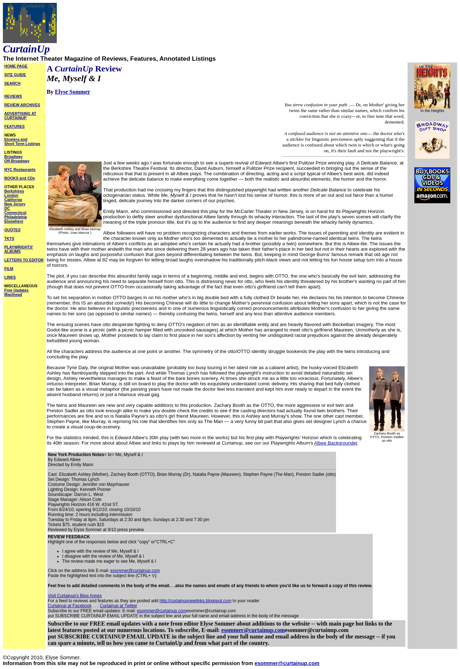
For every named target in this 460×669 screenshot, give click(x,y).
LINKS (10, 277)
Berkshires (14, 191)
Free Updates (16, 290)
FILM (8, 268)
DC (7, 208)
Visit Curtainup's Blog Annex (75, 595)
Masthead (13, 294)
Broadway (13, 156)
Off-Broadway (16, 161)
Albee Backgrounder (335, 443)
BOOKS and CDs (19, 178)
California (13, 200)
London (11, 195)
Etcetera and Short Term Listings (22, 141)
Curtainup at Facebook (69, 605)
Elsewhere (13, 221)
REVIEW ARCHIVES (22, 105)
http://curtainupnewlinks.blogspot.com (195, 600)
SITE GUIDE (15, 75)
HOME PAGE (15, 66)
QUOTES (12, 230)
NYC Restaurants (20, 169)
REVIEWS (13, 96)
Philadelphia (15, 217)
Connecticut (15, 212)
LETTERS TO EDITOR (23, 260)
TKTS (9, 238)
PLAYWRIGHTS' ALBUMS (18, 249)
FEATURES (14, 126)
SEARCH (12, 83)
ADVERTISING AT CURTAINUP (20, 115)
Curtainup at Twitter (118, 605)
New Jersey (15, 204)
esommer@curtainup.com (135, 570)
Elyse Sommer (72, 92)
